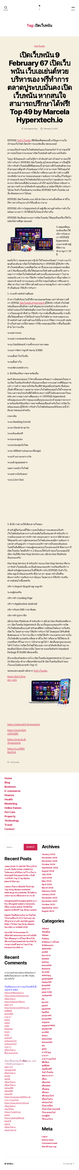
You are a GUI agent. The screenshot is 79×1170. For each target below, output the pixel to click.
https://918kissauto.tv (14, 993)
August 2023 (48, 911)
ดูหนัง (6, 1035)
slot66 (7, 1079)
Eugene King (32, 129)
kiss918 (7, 1121)
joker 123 (8, 1005)
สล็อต (44, 1079)
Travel (8, 824)
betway (45, 962)
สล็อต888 (8, 1091)
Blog (7, 782)
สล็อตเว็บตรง (10, 999)
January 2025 (48, 854)
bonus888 (9, 1088)
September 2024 (50, 868)
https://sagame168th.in (14, 1002)
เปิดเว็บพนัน (15, 762)
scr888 (45, 1032)
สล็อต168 (46, 1082)
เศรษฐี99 (46, 1116)
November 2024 (49, 861)
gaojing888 (47, 979)
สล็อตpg (45, 1089)
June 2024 (47, 878)
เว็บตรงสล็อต (47, 1106)
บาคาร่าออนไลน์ (11, 1100)
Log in (44, 1136)
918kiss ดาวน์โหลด (50, 942)
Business (10, 786)
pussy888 (8, 1014)
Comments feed (49, 1143)
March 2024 (47, 888)
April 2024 (47, 884)
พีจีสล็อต (45, 1062)
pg (43, 999)
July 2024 (46, 874)
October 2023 (48, 904)
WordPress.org (49, 1146)
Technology (11, 820)
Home (8, 778)
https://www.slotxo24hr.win (16, 1103)
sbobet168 (47, 1029)
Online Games (12, 807)
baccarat (46, 955)
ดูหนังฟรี (8, 1038)
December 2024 (49, 857)
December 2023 (49, 898)
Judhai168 (47, 995)
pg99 (6, 1026)
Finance (9, 795)
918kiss (45, 938)
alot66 (45, 952)
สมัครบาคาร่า (47, 1075)
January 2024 (48, 894)
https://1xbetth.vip (12, 1112)
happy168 (47, 982)
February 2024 (49, 891)
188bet (45, 935)
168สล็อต (46, 932)
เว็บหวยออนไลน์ (48, 1112)
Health (8, 799)
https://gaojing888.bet (14, 1118)
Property (10, 816)
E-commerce (12, 791)
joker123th (47, 992)
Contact (9, 829)
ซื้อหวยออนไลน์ (11, 1053)
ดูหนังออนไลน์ (10, 1041)
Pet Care (9, 812)
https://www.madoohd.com (16, 996)
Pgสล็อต (45, 1012)
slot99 (7, 1076)
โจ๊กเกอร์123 (47, 1119)
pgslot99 (8, 1094)
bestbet (45, 958)
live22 (7, 1032)
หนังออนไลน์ (47, 1102)
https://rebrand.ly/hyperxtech (23, 724)
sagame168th (48, 1025)
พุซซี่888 (8, 1011)
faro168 (45, 972)
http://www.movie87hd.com (16, 1008)
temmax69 (47, 1042)
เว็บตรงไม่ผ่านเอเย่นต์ (51, 1109)
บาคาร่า (7, 1017)
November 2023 (49, 901)
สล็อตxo (45, 1092)
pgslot (7, 1020)
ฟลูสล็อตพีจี (47, 1069)
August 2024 (48, 871)
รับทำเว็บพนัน (39, 46)
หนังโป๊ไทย (9, 1109)
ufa (43, 1045)
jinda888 (46, 985)
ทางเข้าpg (46, 1052)
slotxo (45, 1035)
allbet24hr (47, 948)
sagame (46, 1022)
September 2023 (50, 908)
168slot (45, 928)
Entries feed (47, 1140)
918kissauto (47, 945)
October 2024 (48, 864)
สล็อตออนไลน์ (48, 1095)
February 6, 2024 (51, 129)
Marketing (10, 803)
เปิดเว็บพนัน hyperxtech (32, 303)
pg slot (45, 1002)
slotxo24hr (47, 1039)
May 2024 (46, 881)
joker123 (46, 989)
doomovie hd (10, 1130)
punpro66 (46, 1015)
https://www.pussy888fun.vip (17, 1097)
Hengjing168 (10, 1070)
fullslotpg (8, 1029)
